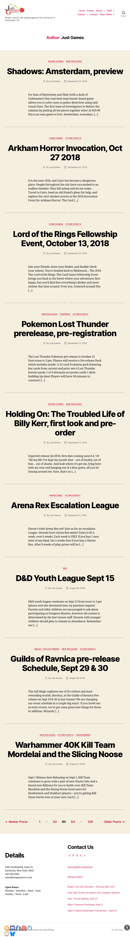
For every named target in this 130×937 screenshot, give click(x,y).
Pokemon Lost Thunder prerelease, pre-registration (65, 328)
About (99, 10)
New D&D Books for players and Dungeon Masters (94, 892)
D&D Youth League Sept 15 (65, 578)
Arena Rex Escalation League (65, 505)
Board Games (55, 61)
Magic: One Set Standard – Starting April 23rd (91, 886)
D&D (65, 568)
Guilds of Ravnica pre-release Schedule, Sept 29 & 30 (65, 663)
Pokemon (65, 314)
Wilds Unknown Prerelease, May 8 (85, 904)
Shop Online (106, 14)
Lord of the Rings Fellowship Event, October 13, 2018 (65, 238)
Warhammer (83, 735)
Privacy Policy (75, 876)
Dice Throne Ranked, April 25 (83, 898)
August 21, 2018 (77, 764)
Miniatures (56, 495)
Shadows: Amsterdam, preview (65, 71)
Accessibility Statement (80, 867)
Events (90, 10)
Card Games (56, 138)
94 (73, 822)
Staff (109, 10)
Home (82, 10)
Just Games (54, 81)
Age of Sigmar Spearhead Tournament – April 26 (92, 910)
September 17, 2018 (77, 343)
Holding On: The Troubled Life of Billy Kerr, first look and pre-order (65, 423)
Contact (94, 14)
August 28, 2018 (77, 588)
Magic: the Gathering (46, 649)
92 (55, 822)
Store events (73, 138)
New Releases (74, 61)
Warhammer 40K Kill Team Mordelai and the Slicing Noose (65, 749)
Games (81, 14)
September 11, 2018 (77, 442)
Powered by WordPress (42, 929)
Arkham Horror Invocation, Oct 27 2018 (65, 152)
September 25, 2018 (77, 81)
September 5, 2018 (77, 515)
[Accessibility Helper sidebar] (127, 928)
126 (90, 822)
